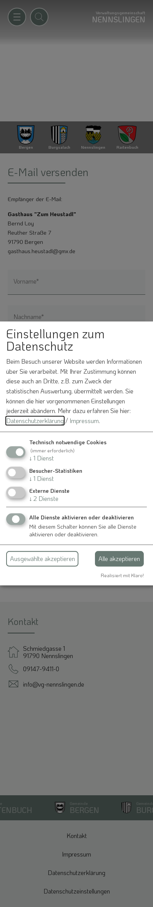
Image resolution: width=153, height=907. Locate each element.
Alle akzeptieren (119, 558)
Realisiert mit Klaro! (122, 575)
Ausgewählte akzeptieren (42, 558)
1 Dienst (41, 458)
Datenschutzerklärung (35, 421)
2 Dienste (43, 498)
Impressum (84, 421)
